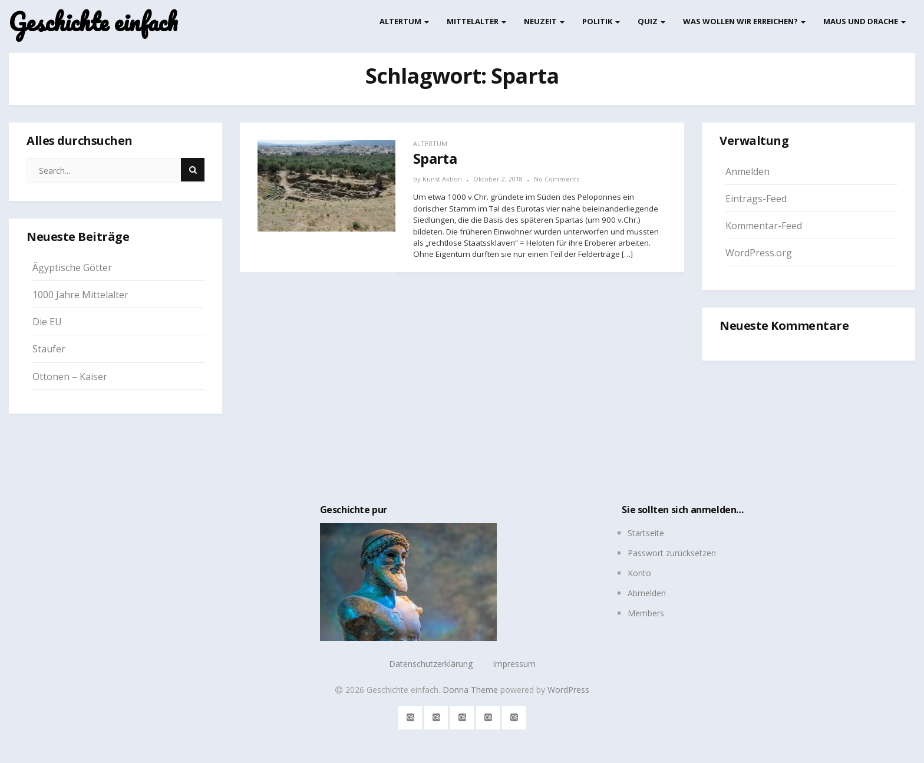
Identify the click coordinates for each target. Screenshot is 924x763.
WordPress (568, 689)
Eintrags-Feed (756, 198)
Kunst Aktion (442, 178)
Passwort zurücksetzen (672, 553)
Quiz (651, 21)
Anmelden (747, 171)
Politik (601, 21)
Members (646, 613)
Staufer (48, 348)
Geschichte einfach (93, 22)
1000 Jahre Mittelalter (80, 294)
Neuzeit (544, 21)
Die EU (47, 321)
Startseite (646, 533)
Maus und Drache (864, 21)
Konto (639, 573)
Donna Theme (471, 689)
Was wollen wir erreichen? (744, 21)
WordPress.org (758, 252)
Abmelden (647, 593)
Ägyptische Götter (72, 267)
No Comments (556, 178)
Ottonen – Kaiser (69, 376)
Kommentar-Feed (763, 225)
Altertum (404, 21)
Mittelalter (476, 21)
